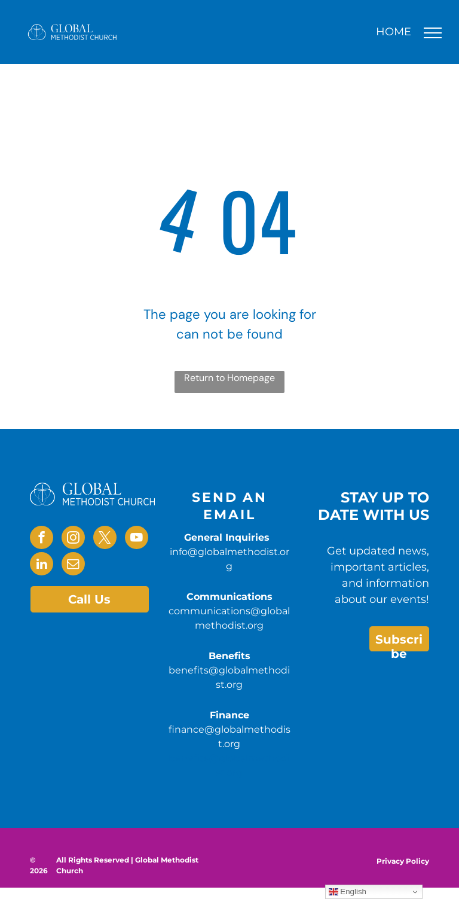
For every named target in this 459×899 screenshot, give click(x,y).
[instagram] (73, 539)
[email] (73, 565)
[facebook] (41, 539)
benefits (189, 758)
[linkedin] (41, 565)
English (347, 892)
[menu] (432, 32)
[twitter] (105, 539)
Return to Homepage (229, 377)
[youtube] (136, 539)
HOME (393, 31)
